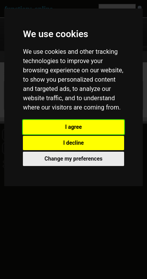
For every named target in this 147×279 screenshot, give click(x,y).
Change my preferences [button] (73, 159)
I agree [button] (73, 127)
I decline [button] (73, 143)
